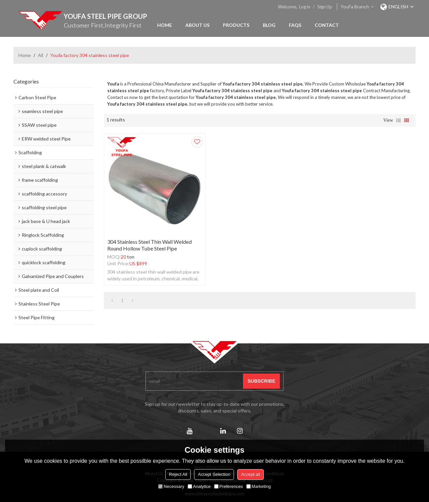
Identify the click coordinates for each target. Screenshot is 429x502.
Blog (269, 25)
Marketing (258, 486)
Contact (327, 25)
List (398, 120)
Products (236, 25)
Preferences (228, 486)
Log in (304, 6)
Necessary (171, 486)
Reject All (178, 474)
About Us (197, 25)
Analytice (199, 486)
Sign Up (324, 6)
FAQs (295, 25)
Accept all (250, 474)
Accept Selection (214, 474)
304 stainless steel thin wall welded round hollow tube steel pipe (149, 245)
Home (164, 25)
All (40, 55)
